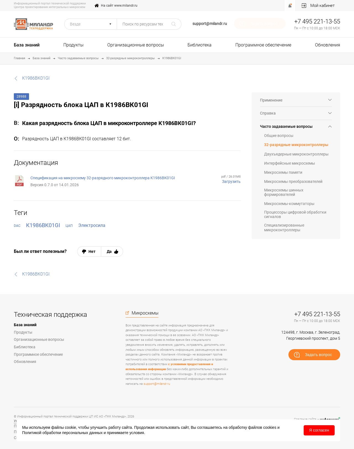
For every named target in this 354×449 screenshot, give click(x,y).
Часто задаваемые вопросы (78, 58)
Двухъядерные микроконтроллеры (296, 154)
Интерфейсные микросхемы (289, 163)
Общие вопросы (278, 135)
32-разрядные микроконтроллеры (130, 58)
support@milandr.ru (209, 23)
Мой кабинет (322, 5)
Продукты (73, 45)
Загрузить (231, 181)
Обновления (327, 45)
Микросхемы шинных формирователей (283, 192)
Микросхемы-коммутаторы (289, 203)
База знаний (27, 45)
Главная (19, 58)
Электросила (91, 225)
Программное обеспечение (263, 45)
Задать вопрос (264, 23)
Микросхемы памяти (283, 172)
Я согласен (319, 430)
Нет (91, 251)
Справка (268, 113)
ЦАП (69, 226)
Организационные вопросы (135, 45)
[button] (90, 24)
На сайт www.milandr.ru (119, 5)
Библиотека (200, 45)
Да (109, 251)
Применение (271, 100)
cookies (269, 427)
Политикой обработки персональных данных (62, 432)
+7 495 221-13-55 (317, 21)
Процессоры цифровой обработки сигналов (295, 214)
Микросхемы (145, 313)
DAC (17, 226)
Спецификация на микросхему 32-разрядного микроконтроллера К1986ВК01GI (102, 178)
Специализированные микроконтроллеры (284, 227)
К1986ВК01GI (171, 58)
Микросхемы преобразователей (293, 181)
